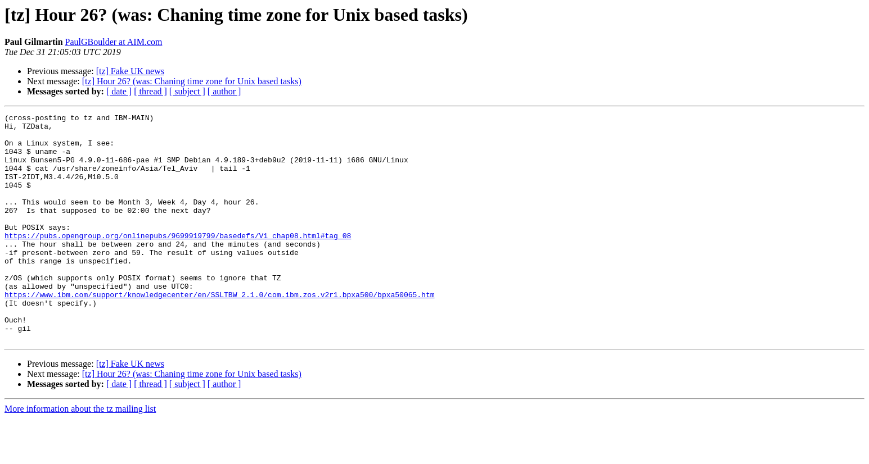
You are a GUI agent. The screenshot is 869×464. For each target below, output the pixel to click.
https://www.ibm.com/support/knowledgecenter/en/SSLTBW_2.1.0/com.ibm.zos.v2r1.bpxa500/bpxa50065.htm (219, 331)
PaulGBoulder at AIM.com (114, 42)
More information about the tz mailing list (80, 454)
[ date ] (119, 91)
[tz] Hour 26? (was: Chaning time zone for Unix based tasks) (191, 81)
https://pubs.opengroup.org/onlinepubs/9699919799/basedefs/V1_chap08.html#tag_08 (177, 261)
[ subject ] (187, 91)
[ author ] (224, 91)
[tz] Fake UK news (130, 71)
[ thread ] (150, 91)
